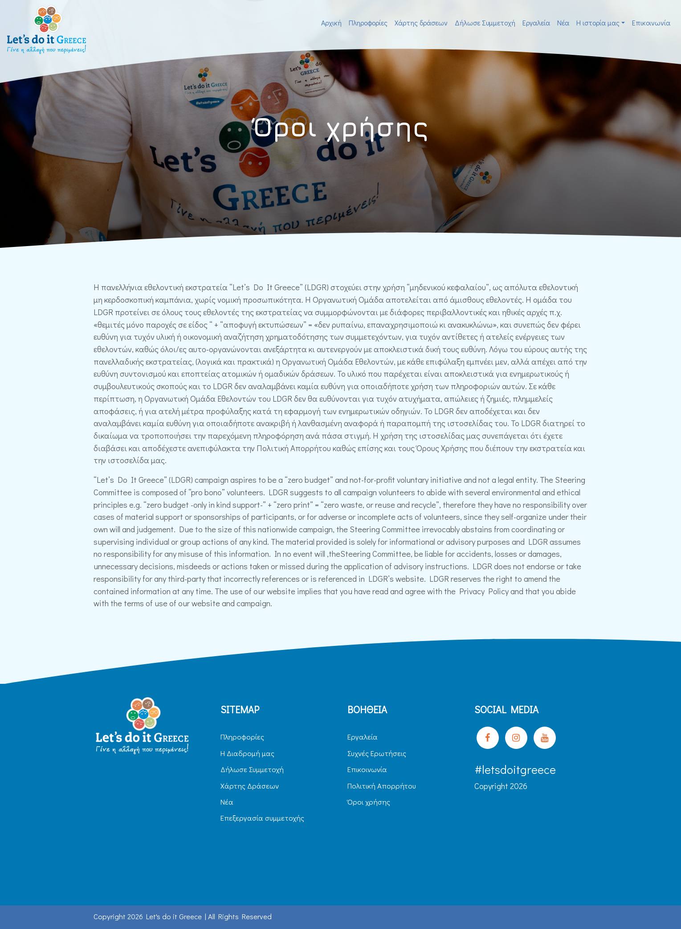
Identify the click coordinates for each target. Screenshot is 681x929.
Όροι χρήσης (368, 801)
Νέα (563, 22)
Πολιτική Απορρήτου (381, 785)
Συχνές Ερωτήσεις (376, 753)
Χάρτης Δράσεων (249, 785)
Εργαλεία (536, 22)
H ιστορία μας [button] (598, 22)
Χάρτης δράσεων (421, 22)
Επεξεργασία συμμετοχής (262, 817)
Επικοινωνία (651, 22)
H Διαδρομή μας (247, 753)
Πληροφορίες (368, 22)
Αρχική (331, 22)
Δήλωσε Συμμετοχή (485, 22)
